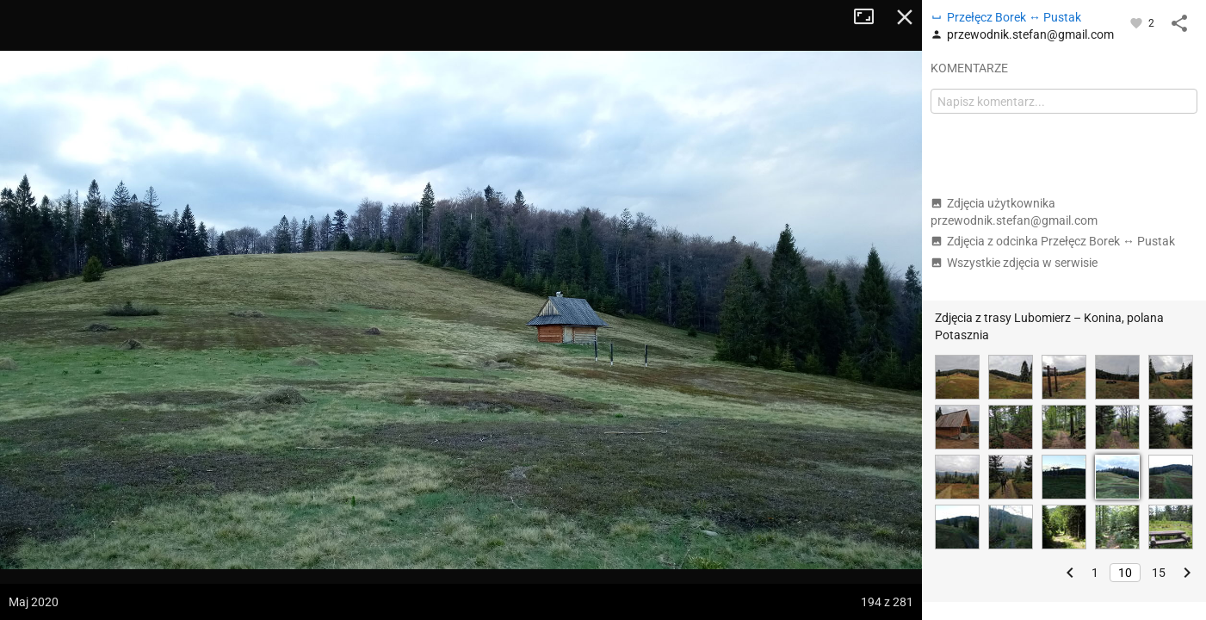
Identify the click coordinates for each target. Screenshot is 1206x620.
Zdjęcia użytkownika (1014, 211)
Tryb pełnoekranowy (870, 17)
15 (1159, 573)
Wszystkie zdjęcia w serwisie (1014, 263)
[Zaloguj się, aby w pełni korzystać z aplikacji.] (1138, 22)
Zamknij (904, 17)
